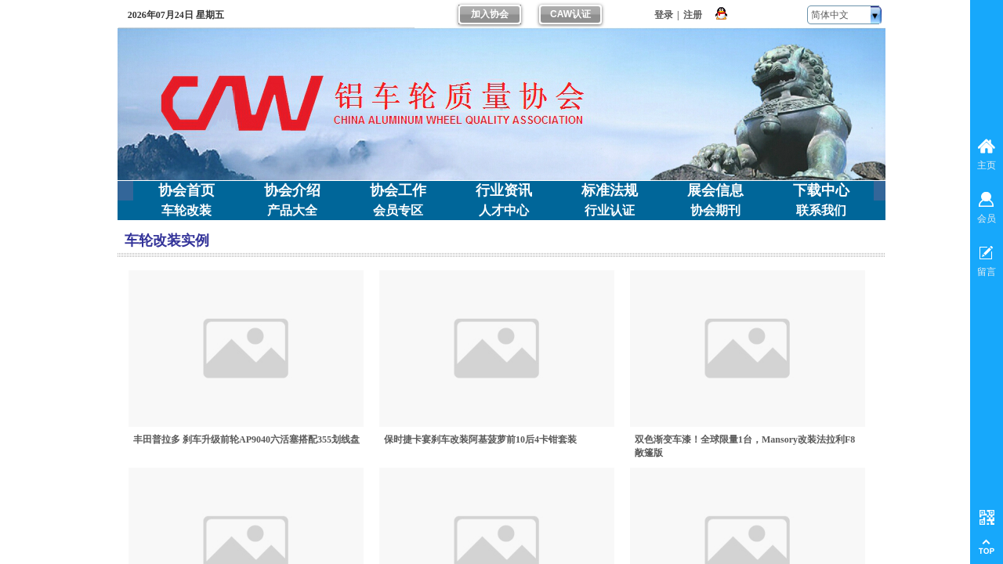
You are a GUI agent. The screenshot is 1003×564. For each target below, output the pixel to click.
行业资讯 (504, 190)
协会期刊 (715, 210)
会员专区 (398, 210)
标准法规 (609, 190)
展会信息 (715, 190)
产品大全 (292, 210)
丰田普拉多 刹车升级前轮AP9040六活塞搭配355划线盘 (246, 439)
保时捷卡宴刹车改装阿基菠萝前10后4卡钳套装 (480, 439)
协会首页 (186, 190)
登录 (663, 14)
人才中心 (504, 210)
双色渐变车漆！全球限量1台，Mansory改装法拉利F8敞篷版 (745, 446)
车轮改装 (186, 210)
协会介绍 (292, 190)
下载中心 (821, 190)
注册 (692, 14)
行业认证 (610, 210)
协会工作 (398, 190)
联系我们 (821, 210)
